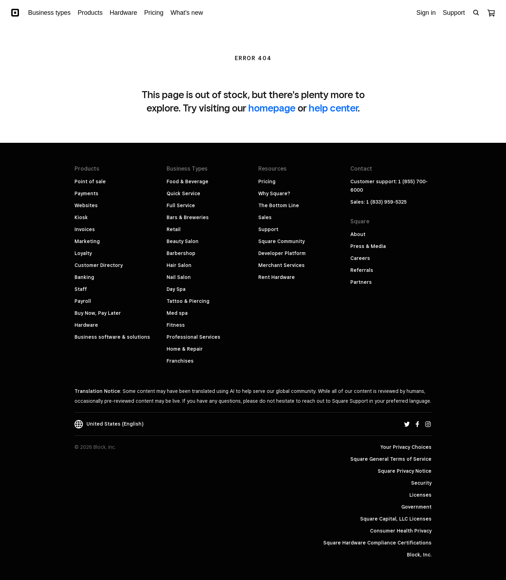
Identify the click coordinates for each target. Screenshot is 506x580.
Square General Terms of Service (391, 459)
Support (268, 229)
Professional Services (193, 337)
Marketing (87, 241)
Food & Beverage (187, 181)
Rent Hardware (276, 277)
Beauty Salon (183, 241)
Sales (265, 217)
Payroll (82, 301)
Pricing (266, 181)
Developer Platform (282, 253)
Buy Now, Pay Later (97, 313)
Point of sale (90, 181)
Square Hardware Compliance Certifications (377, 543)
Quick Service (183, 193)
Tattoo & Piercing (188, 301)
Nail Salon (179, 277)
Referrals (361, 270)
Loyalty (83, 253)
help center (333, 108)
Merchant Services (281, 265)
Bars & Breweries (188, 217)
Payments (86, 193)
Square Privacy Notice (405, 471)
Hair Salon (179, 265)
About (357, 234)
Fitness (176, 325)
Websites (86, 205)
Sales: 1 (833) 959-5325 (378, 202)
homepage (272, 108)
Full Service (181, 205)
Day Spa (176, 289)
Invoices (84, 229)
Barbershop (181, 253)
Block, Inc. (419, 554)
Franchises (180, 361)
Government (416, 507)
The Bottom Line (278, 205)
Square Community (281, 241)
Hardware (86, 325)
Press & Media (368, 246)
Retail (174, 229)
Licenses (420, 495)
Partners (361, 282)
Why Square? (274, 193)
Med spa (177, 313)
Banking (84, 277)
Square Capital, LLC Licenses (396, 519)
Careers (360, 258)
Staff (80, 289)
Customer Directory (98, 265)
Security (421, 483)
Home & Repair (185, 349)
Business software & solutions (112, 337)
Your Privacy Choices (406, 447)
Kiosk (81, 217)
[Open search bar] (476, 12)
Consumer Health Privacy (401, 531)
